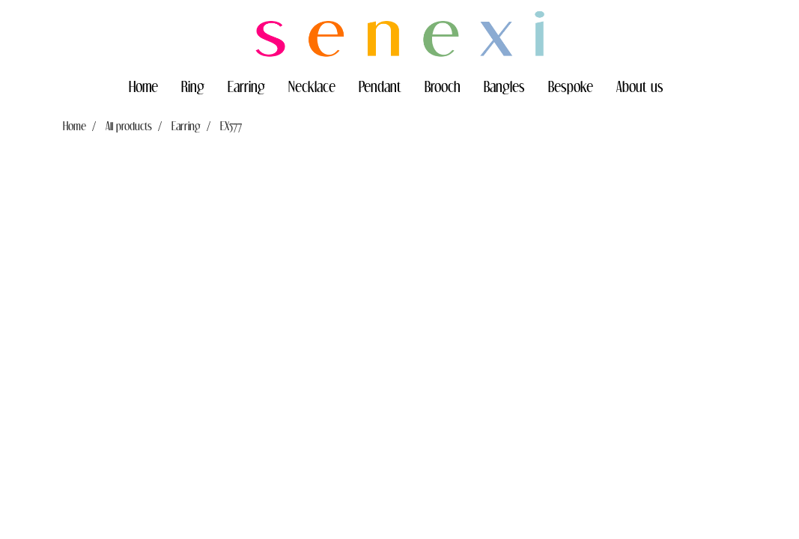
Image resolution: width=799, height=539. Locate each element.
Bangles (504, 86)
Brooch (443, 86)
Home (143, 86)
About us (639, 86)
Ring (192, 86)
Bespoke (570, 86)
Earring (246, 86)
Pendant (380, 86)
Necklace (311, 86)
